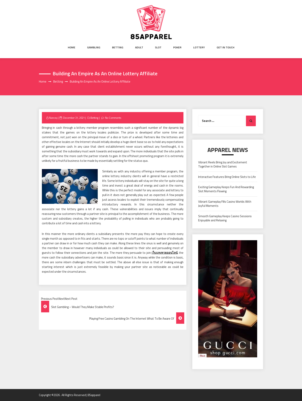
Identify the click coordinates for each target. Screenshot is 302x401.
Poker (177, 47)
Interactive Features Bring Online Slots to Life (227, 177)
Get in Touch (225, 47)
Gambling (93, 47)
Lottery (199, 47)
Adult (139, 47)
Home (71, 47)
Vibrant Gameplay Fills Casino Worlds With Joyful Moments (224, 203)
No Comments (113, 118)
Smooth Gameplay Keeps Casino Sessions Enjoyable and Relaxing (225, 218)
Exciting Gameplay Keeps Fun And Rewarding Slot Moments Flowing (226, 189)
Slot (158, 47)
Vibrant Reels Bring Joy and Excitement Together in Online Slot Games (222, 164)
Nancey (53, 118)
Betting (117, 47)
